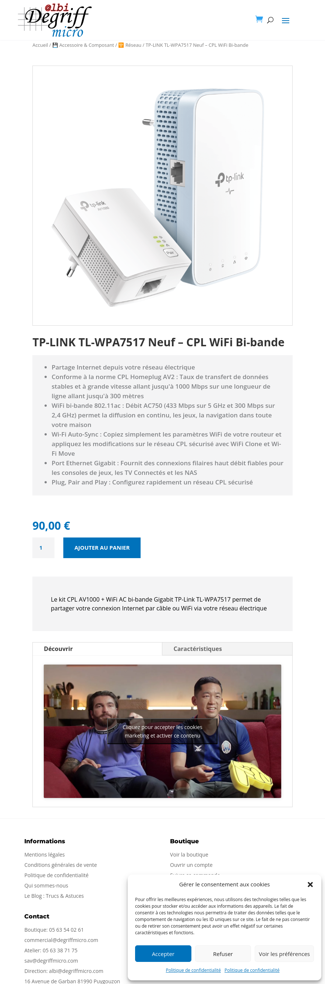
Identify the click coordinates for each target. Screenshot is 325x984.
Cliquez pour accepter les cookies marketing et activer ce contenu (162, 731)
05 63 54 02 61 (66, 929)
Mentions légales (44, 854)
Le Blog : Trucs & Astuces (54, 895)
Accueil (40, 45)
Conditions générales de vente (60, 864)
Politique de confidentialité (193, 970)
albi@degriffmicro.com (76, 970)
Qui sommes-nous (46, 885)
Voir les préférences (284, 953)
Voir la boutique (189, 854)
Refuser (223, 953)
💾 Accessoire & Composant (83, 45)
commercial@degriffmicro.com (61, 939)
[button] (310, 884)
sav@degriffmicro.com (51, 960)
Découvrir (58, 649)
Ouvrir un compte (191, 864)
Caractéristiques (197, 649)
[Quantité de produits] (43, 547)
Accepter (163, 953)
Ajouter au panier (102, 547)
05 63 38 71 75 (60, 950)
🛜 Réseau (129, 45)
